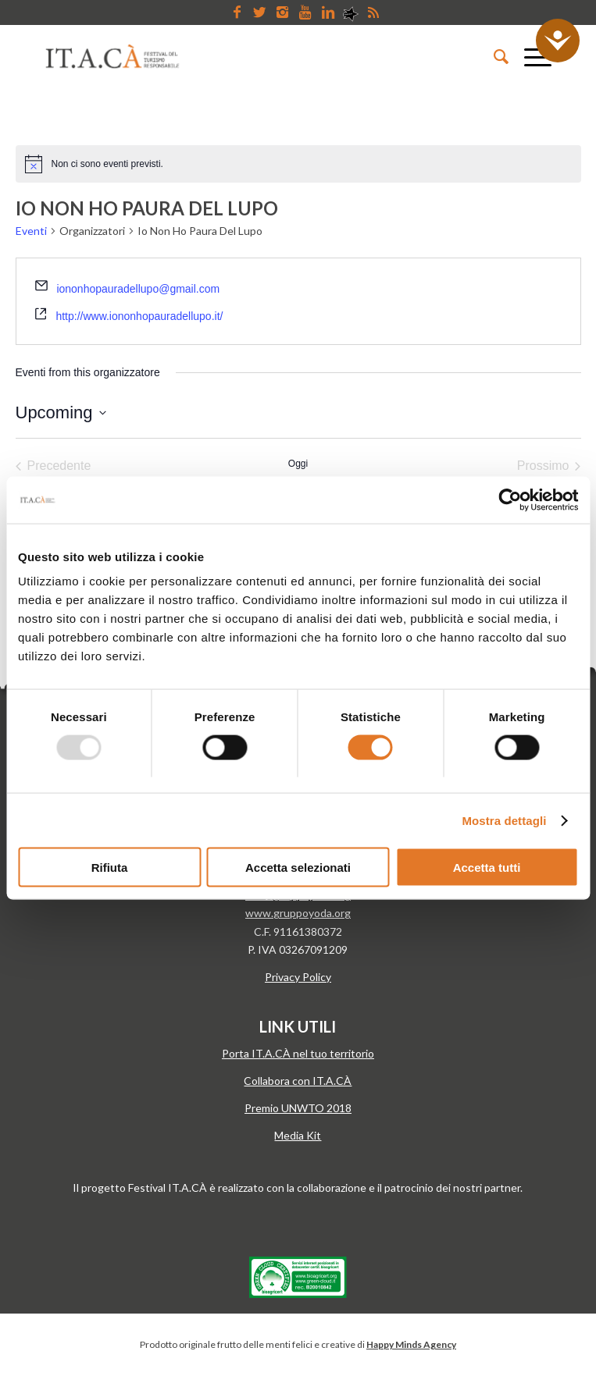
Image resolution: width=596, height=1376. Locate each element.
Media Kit (297, 1135)
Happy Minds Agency (411, 1344)
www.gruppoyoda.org (298, 912)
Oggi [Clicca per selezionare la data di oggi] (298, 463)
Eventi (31, 230)
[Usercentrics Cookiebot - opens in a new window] (509, 499)
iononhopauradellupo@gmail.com (137, 289)
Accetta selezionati (298, 867)
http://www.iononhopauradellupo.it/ (139, 316)
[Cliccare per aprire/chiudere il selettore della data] (61, 412)
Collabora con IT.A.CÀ (298, 1080)
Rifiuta (109, 867)
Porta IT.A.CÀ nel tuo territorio (298, 1053)
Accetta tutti (487, 867)
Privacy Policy (298, 976)
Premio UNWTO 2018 (298, 1108)
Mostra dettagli (504, 820)
